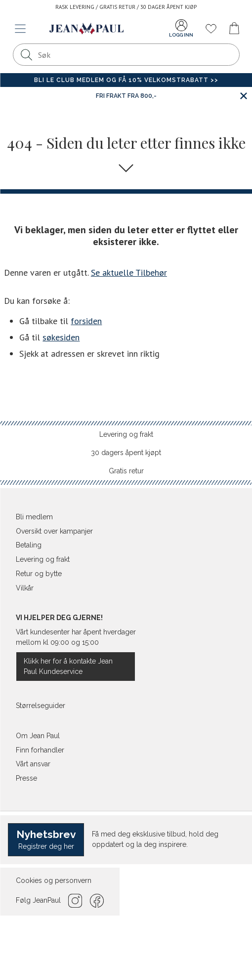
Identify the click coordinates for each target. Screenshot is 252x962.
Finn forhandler (40, 750)
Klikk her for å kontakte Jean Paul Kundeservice (68, 666)
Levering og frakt (126, 434)
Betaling (29, 545)
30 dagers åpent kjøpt (126, 453)
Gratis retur (126, 471)
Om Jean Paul (38, 736)
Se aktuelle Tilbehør (129, 272)
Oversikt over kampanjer (54, 531)
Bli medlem (34, 517)
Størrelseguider (40, 706)
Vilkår (25, 588)
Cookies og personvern (53, 880)
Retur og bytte (39, 574)
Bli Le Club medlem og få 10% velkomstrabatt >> (126, 80)
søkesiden (61, 337)
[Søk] (27, 54)
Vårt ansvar (33, 764)
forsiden (86, 321)
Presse (26, 778)
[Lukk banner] (243, 95)
